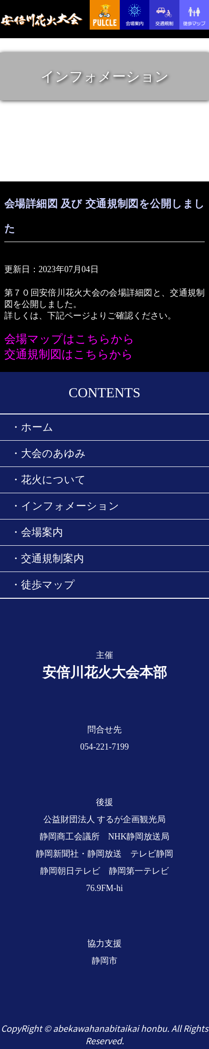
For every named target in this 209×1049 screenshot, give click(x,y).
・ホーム (31, 427)
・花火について (48, 480)
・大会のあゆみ (48, 453)
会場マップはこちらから (69, 339)
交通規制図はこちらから (68, 354)
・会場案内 (36, 532)
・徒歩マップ (42, 585)
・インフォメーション (64, 506)
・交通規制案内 (47, 558)
